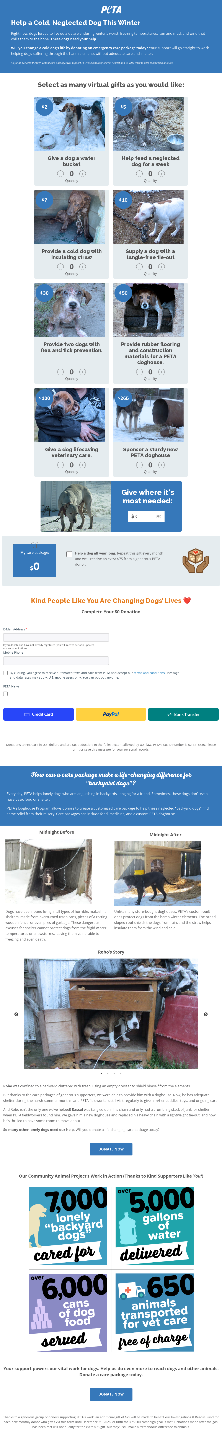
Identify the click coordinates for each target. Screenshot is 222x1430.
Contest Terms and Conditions (86, 1377)
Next (206, 921)
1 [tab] (101, 980)
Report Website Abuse (19, 1382)
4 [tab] (121, 980)
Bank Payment (183, 621)
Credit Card (38, 621)
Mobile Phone (13, 559)
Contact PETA (14, 1377)
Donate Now (111, 1056)
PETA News (11, 593)
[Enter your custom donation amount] (145, 423)
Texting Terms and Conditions (129, 1377)
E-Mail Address (14, 536)
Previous (16, 921)
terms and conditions (149, 580)
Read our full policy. (68, 1382)
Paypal (111, 621)
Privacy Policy (53, 1377)
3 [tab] (114, 980)
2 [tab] (108, 980)
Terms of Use (161, 1377)
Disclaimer (33, 1377)
